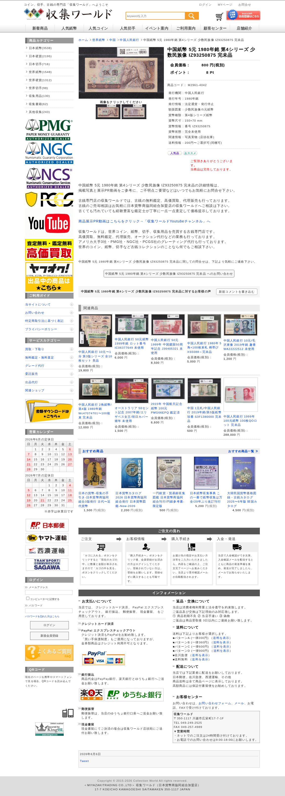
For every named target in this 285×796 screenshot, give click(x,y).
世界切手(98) (38, 88)
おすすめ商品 (92, 451)
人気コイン (98, 28)
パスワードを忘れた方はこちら (42, 616)
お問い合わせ (34, 312)
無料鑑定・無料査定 (39, 357)
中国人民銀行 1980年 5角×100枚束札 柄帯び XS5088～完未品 (204, 347)
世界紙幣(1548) (40, 71)
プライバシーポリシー (41, 329)
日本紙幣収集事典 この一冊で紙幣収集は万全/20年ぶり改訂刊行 (206, 497)
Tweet (84, 760)
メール (239, 703)
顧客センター (215, 28)
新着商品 (40, 28)
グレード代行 (34, 365)
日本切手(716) (39, 64)
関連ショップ (34, 390)
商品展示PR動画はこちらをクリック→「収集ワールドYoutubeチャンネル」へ (144, 221)
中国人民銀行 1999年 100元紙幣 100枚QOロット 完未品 (240, 421)
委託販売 (31, 373)
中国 (112, 39)
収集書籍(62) (38, 104)
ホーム (83, 39)
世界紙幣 (98, 39)
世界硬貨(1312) (40, 80)
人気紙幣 (69, 28)
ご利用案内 (186, 28)
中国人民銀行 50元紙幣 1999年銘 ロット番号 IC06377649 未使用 (132, 343)
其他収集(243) (39, 111)
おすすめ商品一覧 (243, 451)
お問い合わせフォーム (215, 703)
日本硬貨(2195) (40, 56)
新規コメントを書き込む (237, 291)
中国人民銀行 (129, 39)
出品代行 (31, 382)
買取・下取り (34, 349)
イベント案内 (156, 28)
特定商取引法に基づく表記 (44, 320)
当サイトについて (38, 304)
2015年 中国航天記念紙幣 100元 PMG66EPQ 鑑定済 (166, 408)
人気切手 (127, 28)
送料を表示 (221, 637)
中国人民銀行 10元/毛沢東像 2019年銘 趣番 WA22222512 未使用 (240, 345)
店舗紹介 (244, 28)
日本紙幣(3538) (40, 48)
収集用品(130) (39, 95)
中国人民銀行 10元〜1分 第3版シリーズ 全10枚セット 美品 (95, 356)
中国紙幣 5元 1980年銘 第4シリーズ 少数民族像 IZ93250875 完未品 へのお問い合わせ (169, 273)
